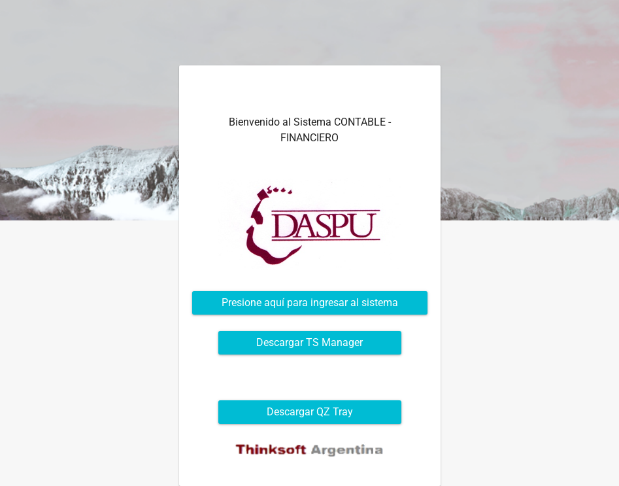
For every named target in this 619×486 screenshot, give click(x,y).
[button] (309, 303)
